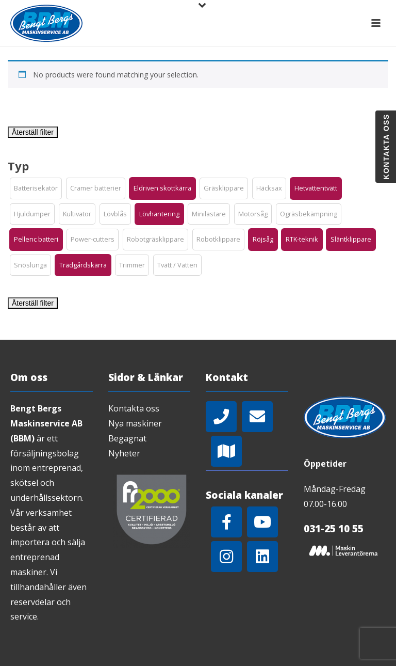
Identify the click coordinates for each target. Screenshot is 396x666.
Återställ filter (33, 132)
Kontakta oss (133, 408)
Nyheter (124, 453)
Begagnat (127, 438)
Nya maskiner (135, 423)
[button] (36, 188)
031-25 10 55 (334, 528)
